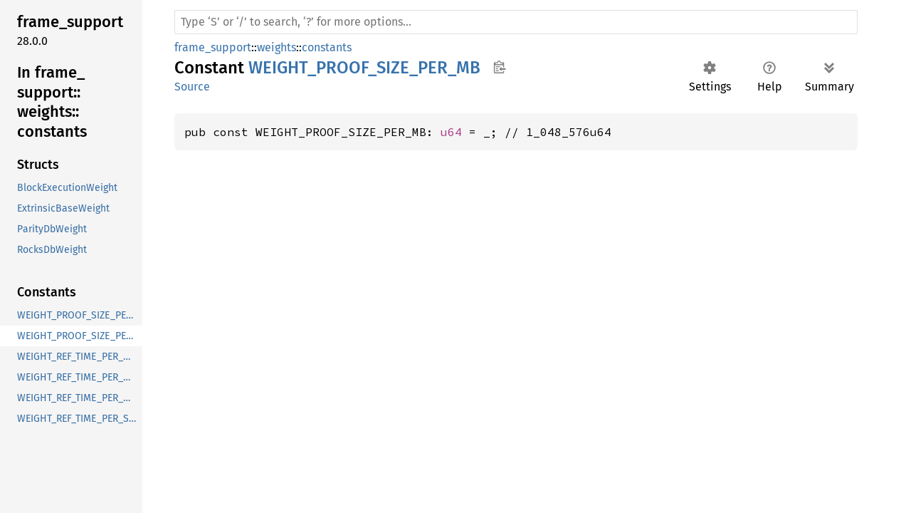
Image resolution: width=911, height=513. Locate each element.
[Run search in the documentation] (516, 22)
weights (276, 47)
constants (327, 47)
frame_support (212, 47)
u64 (451, 132)
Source (192, 86)
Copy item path (499, 67)
